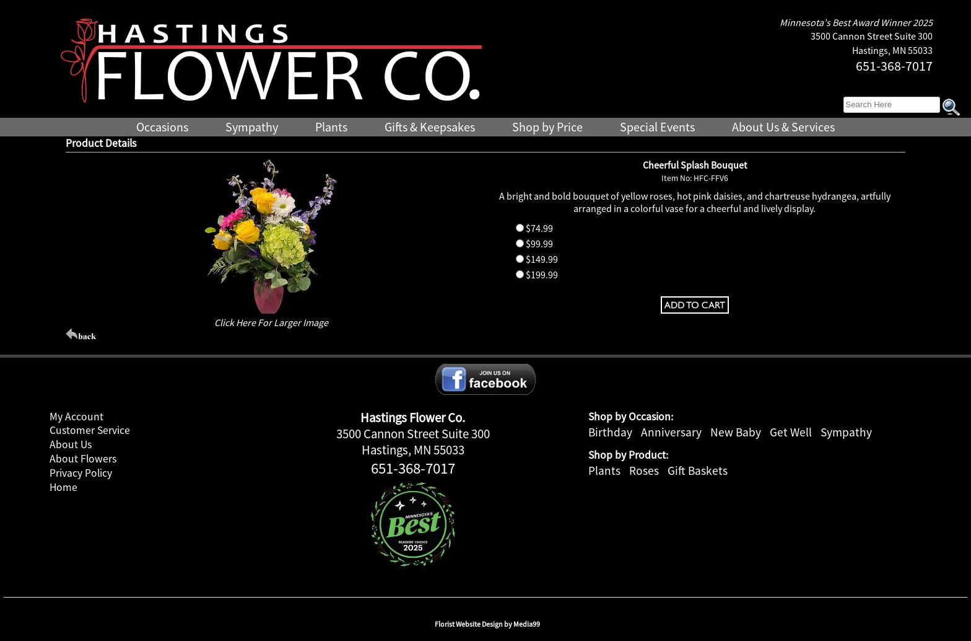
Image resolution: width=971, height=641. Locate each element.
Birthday (610, 432)
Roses (644, 470)
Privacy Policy (81, 473)
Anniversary (671, 432)
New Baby (735, 432)
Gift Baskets (698, 470)
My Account (76, 416)
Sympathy (846, 432)
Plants (604, 470)
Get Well (791, 432)
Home (63, 487)
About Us (71, 444)
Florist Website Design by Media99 (487, 624)
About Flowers (83, 459)
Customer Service (90, 430)
